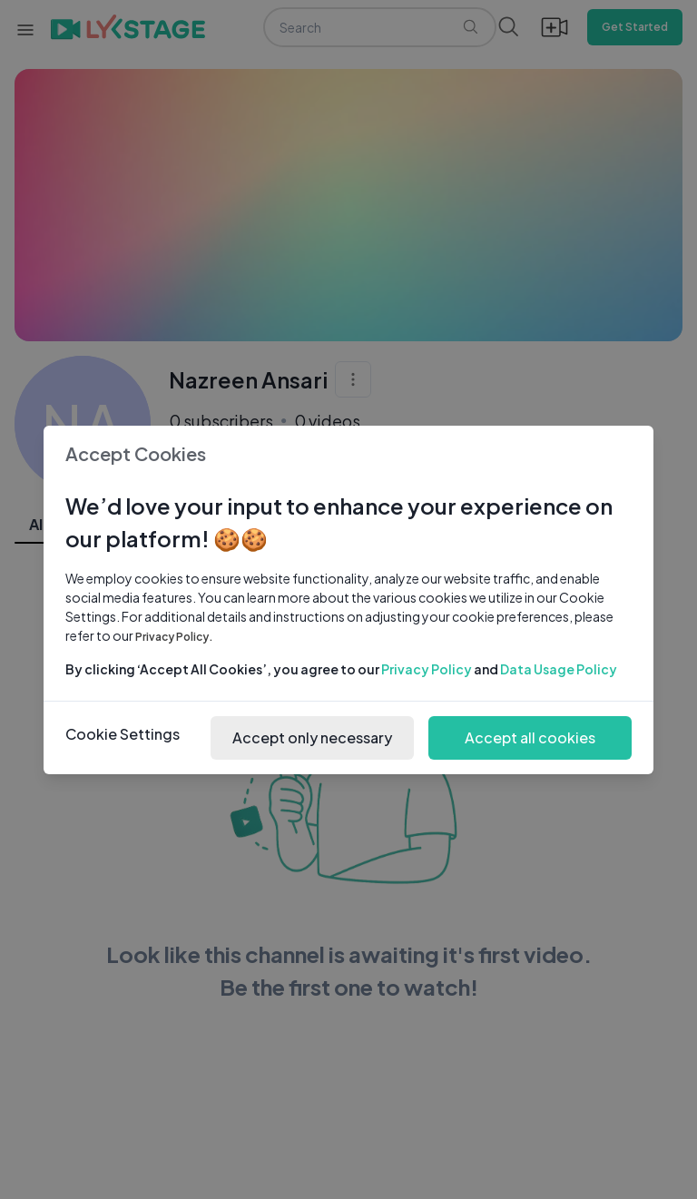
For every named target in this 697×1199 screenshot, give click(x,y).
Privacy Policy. (174, 637)
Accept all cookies (530, 737)
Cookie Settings (122, 733)
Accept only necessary (312, 737)
